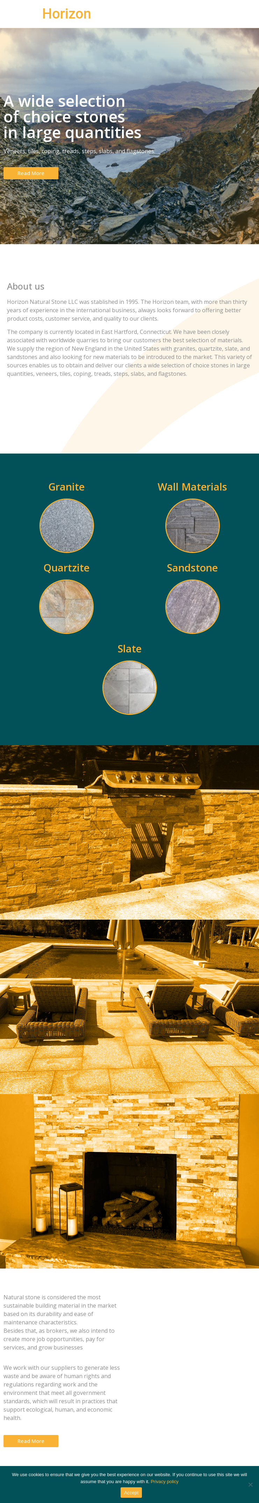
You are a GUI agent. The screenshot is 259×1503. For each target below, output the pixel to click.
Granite (66, 486)
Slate (130, 648)
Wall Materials (192, 486)
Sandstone (192, 567)
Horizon (66, 14)
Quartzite (66, 567)
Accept (131, 1492)
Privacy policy (164, 1481)
